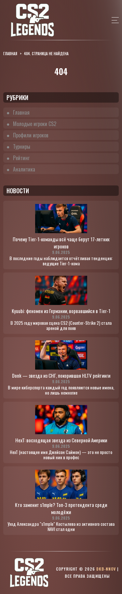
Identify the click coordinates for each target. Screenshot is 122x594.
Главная (21, 112)
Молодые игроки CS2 (34, 124)
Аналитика (24, 169)
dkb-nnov (106, 569)
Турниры (21, 146)
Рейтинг (21, 158)
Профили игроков (30, 135)
